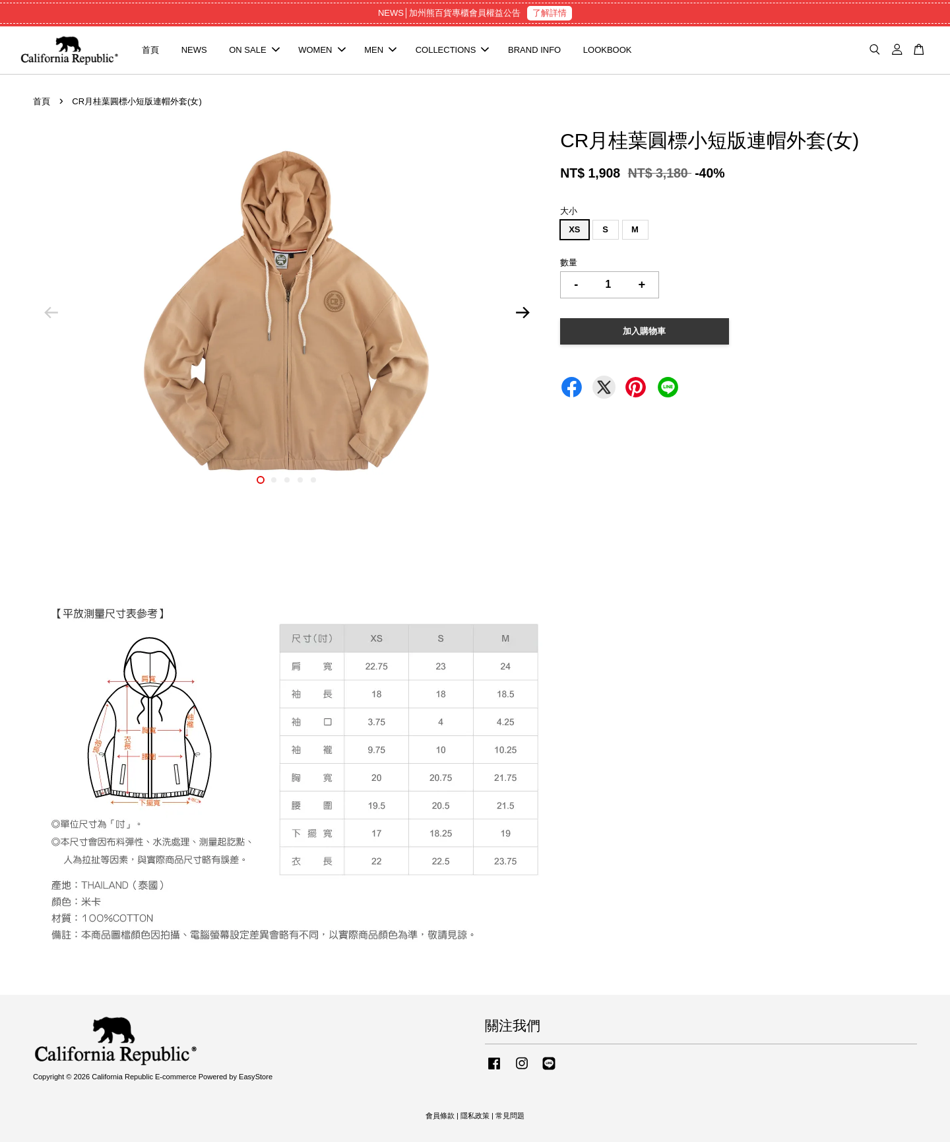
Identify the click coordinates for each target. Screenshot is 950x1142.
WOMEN (321, 50)
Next (522, 312)
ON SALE (254, 50)
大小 (568, 211)
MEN (380, 50)
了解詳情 (549, 13)
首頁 (150, 50)
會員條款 (440, 1116)
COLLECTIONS (453, 50)
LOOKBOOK (607, 50)
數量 (568, 262)
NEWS (194, 50)
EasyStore (255, 1077)
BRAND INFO (534, 50)
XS (574, 229)
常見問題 (509, 1116)
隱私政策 (475, 1116)
